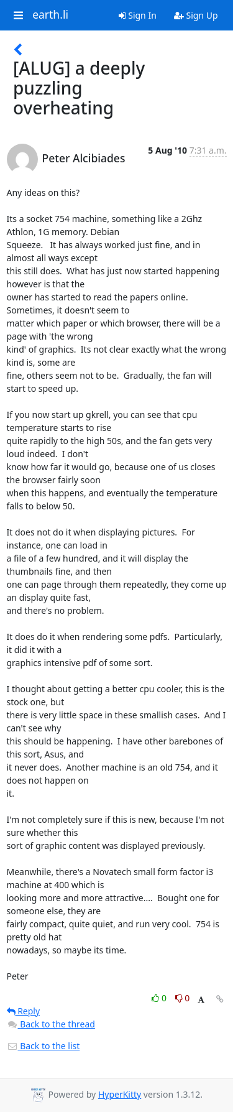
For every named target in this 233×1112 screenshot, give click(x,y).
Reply (23, 1011)
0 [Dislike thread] (182, 998)
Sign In (138, 15)
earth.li (50, 14)
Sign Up (196, 15)
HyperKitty (119, 1094)
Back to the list (43, 1046)
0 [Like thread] (160, 998)
